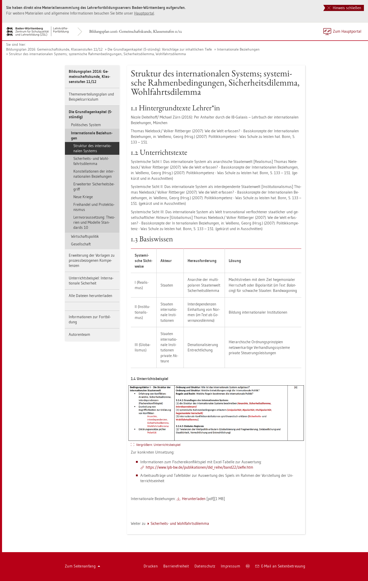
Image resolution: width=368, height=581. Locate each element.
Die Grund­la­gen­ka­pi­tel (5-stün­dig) (90, 114)
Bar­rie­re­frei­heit (176, 566)
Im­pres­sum (230, 566)
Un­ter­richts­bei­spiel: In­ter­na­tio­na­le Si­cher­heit (91, 281)
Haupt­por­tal (144, 13)
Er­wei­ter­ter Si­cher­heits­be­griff (93, 187)
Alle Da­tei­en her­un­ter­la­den (90, 295)
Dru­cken (151, 566)
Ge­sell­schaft (81, 244)
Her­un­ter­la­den (193, 498)
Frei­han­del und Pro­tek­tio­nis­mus (93, 207)
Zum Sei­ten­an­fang (82, 566)
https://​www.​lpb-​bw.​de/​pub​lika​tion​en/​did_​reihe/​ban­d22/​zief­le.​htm (199, 467)
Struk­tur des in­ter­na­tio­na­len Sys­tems (92, 148)
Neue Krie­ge (83, 196)
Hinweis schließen (344, 7)
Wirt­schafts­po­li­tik (85, 236)
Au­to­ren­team (79, 334)
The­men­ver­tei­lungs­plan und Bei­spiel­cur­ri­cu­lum (91, 97)
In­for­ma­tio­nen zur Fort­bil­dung (90, 319)
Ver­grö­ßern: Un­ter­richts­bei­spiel (158, 445)
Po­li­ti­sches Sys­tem (86, 124)
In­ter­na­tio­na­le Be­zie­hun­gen (238, 49)
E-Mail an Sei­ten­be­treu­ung (280, 566)
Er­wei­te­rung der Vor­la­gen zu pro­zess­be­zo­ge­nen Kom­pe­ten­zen (91, 260)
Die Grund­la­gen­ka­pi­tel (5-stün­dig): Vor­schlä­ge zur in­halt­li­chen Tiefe (160, 49)
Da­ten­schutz (204, 566)
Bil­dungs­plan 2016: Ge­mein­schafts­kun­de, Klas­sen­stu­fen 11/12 (135, 31)
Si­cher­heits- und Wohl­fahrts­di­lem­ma (91, 161)
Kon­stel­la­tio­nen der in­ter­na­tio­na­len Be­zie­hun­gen (93, 174)
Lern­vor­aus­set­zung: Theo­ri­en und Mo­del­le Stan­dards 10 (94, 222)
